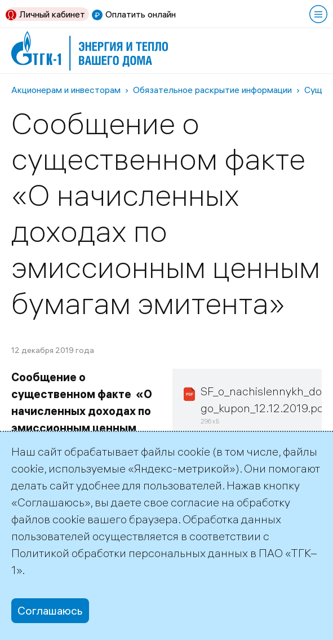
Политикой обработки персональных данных (129, 553)
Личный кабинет (52, 14)
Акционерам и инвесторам (66, 89)
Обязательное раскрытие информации (212, 89)
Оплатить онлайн (140, 14)
